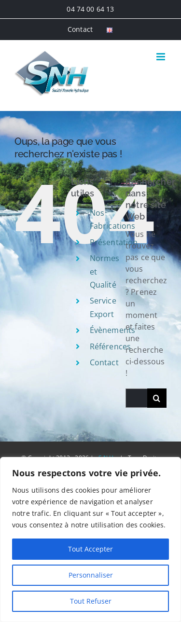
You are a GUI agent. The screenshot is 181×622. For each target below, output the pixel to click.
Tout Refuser (90, 601)
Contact (104, 362)
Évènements (113, 330)
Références (110, 346)
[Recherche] (157, 398)
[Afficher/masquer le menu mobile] (161, 57)
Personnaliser (91, 575)
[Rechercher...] (136, 398)
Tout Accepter (90, 548)
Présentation (114, 242)
